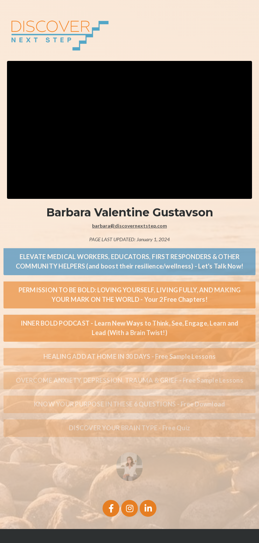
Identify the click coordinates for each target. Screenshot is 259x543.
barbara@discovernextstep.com (129, 226)
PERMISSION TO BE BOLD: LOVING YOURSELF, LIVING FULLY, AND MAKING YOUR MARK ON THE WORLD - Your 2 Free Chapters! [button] (130, 294)
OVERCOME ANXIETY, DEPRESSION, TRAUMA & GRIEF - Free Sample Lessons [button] (129, 380)
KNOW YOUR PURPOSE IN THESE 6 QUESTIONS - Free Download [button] (129, 404)
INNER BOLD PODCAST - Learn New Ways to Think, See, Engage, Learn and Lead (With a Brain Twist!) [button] (130, 327)
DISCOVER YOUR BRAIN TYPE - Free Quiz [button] (129, 428)
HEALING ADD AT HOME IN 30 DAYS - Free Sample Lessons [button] (129, 356)
